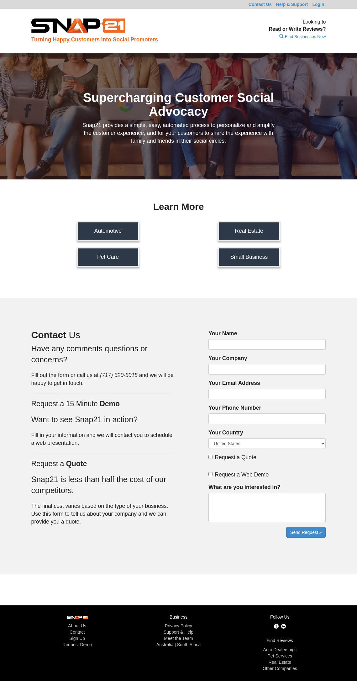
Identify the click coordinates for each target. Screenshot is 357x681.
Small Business (249, 257)
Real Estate (249, 231)
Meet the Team (178, 638)
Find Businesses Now (302, 36)
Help (292, 4)
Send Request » (306, 532)
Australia (164, 644)
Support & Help (178, 632)
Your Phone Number (234, 408)
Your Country (225, 432)
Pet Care (108, 257)
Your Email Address (234, 383)
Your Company (227, 358)
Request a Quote (232, 457)
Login (318, 4)
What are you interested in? (244, 487)
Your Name (222, 333)
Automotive (108, 231)
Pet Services (280, 655)
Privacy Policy (178, 625)
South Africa (189, 644)
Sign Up (77, 638)
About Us (77, 625)
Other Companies (280, 668)
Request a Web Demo (238, 474)
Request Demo (77, 644)
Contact (260, 4)
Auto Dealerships (280, 649)
